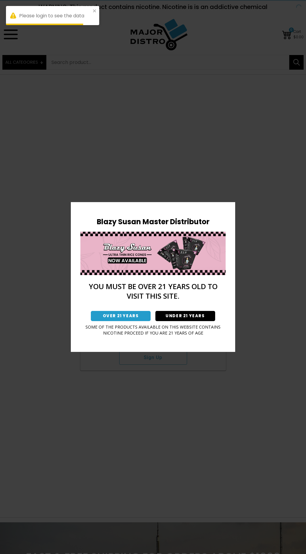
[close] (95, 11)
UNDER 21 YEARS (185, 316)
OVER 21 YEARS (121, 316)
